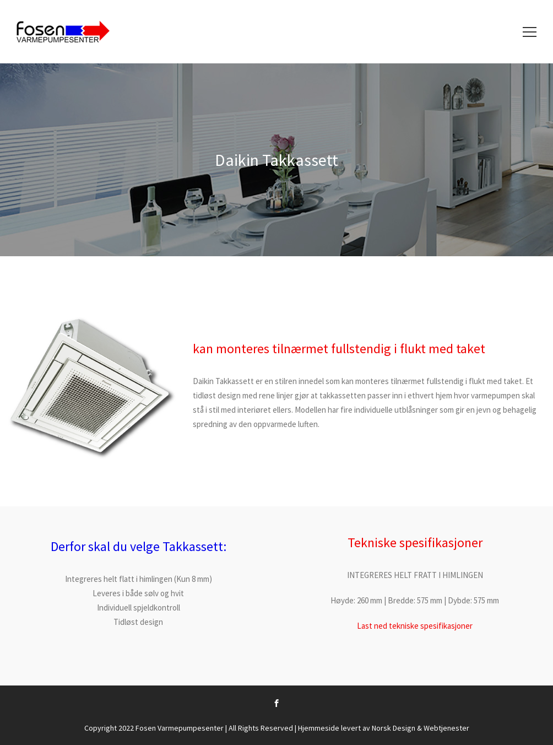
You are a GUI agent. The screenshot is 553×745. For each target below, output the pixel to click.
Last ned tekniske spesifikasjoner (415, 625)
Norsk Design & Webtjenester (420, 728)
